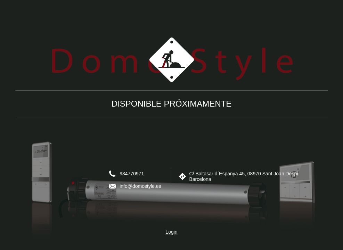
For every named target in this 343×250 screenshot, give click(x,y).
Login (171, 232)
